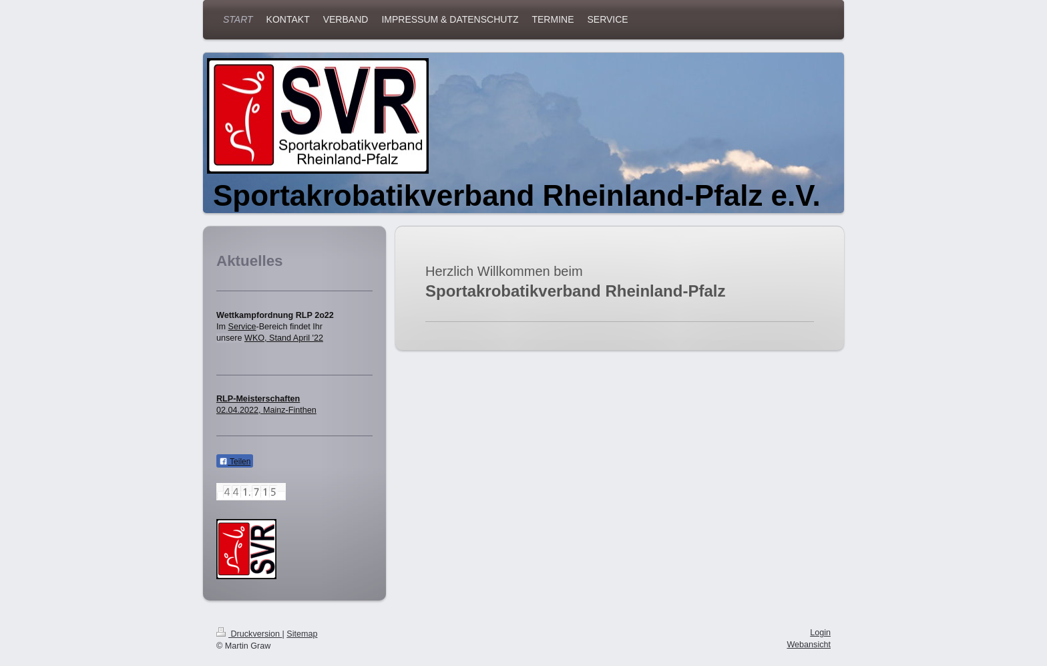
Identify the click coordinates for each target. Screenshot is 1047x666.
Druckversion (249, 634)
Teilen (234, 461)
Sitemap (301, 634)
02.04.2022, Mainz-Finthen (266, 410)
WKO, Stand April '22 (283, 338)
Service (242, 326)
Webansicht (809, 644)
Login (820, 632)
